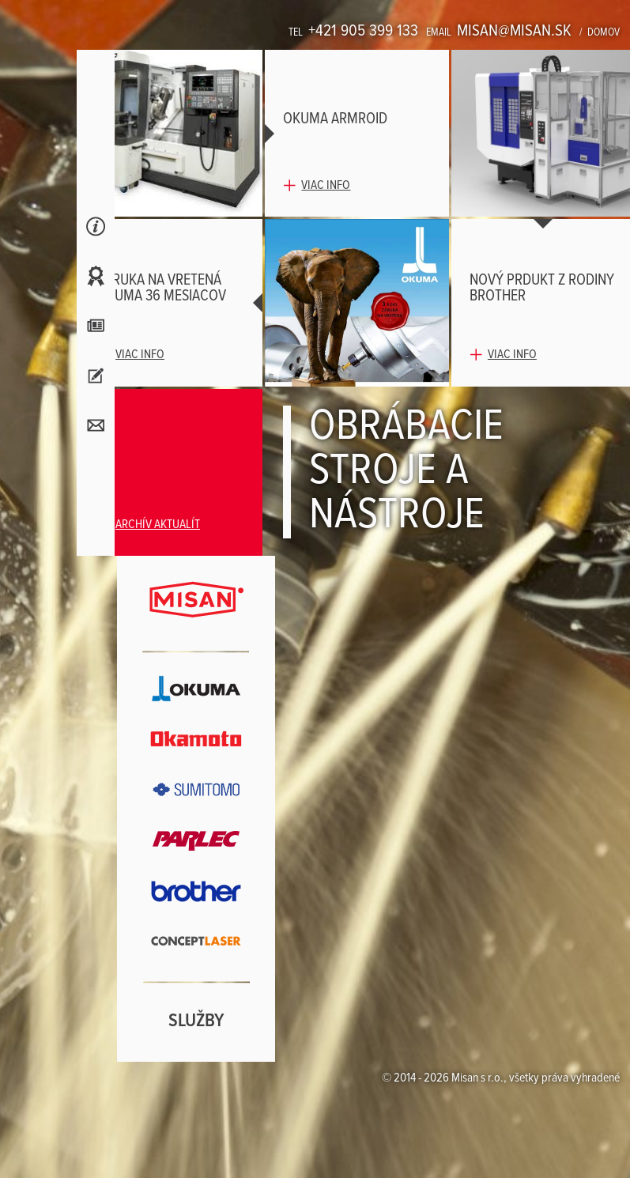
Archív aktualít (157, 524)
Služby (196, 1021)
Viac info (325, 185)
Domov (603, 32)
